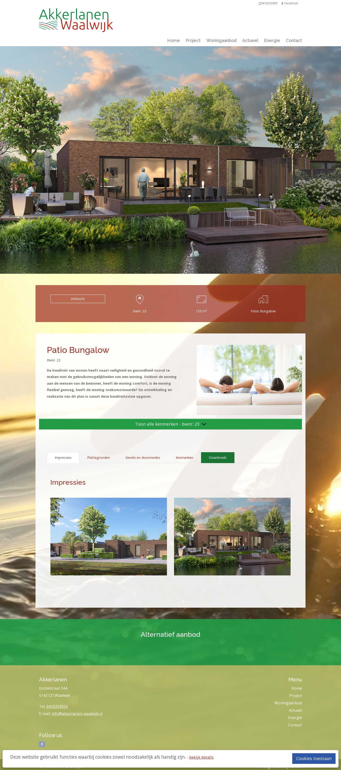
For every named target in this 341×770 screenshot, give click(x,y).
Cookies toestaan (314, 758)
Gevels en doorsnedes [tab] (143, 457)
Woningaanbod (221, 40)
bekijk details (201, 757)
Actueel (250, 40)
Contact (294, 40)
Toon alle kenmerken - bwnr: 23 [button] (170, 424)
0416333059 (57, 706)
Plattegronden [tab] (98, 457)
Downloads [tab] (218, 457)
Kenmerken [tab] (184, 457)
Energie (272, 40)
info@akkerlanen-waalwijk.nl (77, 713)
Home (173, 40)
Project (193, 40)
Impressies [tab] (63, 457)
